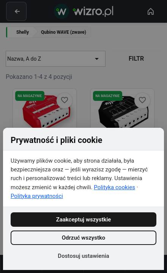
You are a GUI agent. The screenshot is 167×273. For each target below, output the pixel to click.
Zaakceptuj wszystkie (83, 219)
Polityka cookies (114, 187)
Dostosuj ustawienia (83, 256)
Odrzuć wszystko (84, 237)
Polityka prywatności (37, 196)
